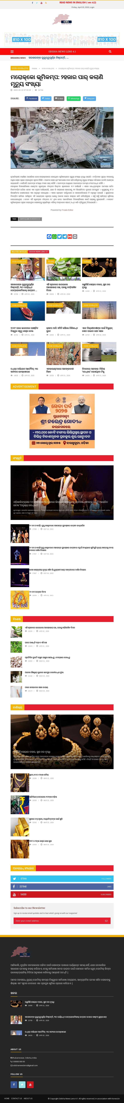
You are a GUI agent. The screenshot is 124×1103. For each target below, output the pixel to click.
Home (6, 1098)
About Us (28, 1098)
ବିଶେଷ (51, 261)
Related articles (19, 251)
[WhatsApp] (74, 98)
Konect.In (116, 1098)
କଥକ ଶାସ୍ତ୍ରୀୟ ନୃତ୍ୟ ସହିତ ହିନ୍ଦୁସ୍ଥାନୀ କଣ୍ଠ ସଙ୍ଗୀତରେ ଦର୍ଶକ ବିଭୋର (57, 569)
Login (92, 7)
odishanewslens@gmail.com (25, 1065)
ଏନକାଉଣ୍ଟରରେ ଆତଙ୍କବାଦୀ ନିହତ (60, 370)
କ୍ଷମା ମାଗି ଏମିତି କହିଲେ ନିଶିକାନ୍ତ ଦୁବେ (62, 329)
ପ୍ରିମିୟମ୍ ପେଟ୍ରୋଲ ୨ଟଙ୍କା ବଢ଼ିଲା (43, 796)
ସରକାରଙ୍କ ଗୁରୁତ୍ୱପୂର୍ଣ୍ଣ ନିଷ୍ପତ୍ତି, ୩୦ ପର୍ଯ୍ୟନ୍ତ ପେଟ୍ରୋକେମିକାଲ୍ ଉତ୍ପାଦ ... (24, 287)
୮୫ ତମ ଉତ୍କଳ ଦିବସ (37, 591)
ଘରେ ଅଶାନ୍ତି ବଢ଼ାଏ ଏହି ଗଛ (36, 642)
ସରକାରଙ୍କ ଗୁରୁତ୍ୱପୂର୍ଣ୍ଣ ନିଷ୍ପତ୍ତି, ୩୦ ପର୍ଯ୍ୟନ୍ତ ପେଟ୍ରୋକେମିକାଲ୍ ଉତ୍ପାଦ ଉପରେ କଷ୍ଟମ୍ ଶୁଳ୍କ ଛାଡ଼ (66, 1016)
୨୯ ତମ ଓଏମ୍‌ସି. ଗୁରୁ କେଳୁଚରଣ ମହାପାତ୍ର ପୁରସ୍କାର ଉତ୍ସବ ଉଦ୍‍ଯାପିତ (57, 525)
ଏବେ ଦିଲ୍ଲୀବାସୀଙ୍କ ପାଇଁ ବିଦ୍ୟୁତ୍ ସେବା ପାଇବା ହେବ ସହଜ (97, 329)
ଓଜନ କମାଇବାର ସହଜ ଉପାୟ (36, 687)
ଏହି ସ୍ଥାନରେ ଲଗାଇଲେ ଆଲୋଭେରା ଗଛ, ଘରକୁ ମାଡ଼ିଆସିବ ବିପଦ (61, 287)
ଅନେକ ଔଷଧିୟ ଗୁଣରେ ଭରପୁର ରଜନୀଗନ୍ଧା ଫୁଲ (44, 672)
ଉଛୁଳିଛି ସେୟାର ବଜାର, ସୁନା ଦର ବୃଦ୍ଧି (96, 286)
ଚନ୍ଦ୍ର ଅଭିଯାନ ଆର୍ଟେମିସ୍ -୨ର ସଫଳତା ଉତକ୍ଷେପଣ (24, 370)
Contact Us (16, 1098)
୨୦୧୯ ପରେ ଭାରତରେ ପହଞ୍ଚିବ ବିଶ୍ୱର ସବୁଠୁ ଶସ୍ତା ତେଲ (24, 329)
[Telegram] (89, 98)
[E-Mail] (59, 98)
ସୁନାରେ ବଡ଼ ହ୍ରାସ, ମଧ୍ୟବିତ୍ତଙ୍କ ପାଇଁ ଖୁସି (45, 818)
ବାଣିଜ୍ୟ (87, 261)
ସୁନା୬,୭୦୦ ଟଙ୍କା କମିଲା (38, 774)
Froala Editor (67, 210)
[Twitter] (46, 98)
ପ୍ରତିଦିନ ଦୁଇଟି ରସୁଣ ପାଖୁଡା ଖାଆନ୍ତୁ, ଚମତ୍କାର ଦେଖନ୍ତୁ (47, 657)
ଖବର (14, 993)
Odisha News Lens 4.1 (38, 251)
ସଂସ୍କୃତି (17, 458)
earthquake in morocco (30, 219)
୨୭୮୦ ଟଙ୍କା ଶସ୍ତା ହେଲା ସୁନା (40, 841)
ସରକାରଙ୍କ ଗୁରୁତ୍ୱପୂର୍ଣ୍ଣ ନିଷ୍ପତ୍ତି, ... (49, 57)
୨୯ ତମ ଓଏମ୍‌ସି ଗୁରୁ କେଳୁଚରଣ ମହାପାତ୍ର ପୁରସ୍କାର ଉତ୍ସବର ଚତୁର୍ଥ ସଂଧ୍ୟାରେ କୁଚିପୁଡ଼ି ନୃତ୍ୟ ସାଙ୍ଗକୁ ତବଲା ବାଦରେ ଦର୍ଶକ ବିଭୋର (71, 549)
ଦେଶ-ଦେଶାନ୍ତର (20, 68)
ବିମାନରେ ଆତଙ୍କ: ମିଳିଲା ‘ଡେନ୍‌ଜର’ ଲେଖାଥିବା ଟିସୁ (93, 370)
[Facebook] (31, 98)
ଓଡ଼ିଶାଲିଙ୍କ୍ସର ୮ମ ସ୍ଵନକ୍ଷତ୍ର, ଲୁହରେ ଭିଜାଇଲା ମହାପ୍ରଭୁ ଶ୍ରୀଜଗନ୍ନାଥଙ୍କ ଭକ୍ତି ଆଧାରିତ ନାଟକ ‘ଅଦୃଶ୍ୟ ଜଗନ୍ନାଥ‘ (60, 503)
